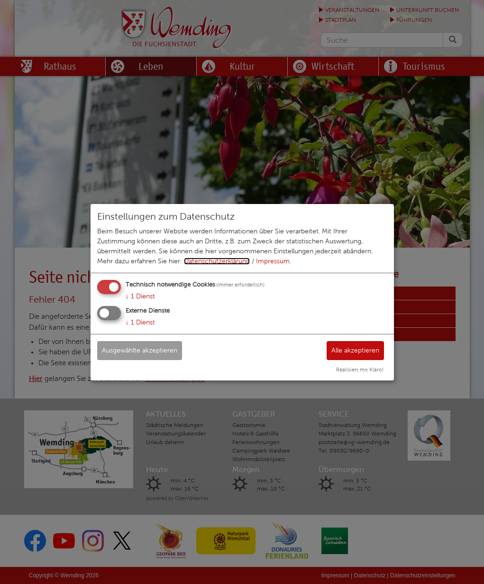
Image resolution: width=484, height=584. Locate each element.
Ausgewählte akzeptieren (139, 350)
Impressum (273, 261)
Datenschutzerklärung (217, 261)
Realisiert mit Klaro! (360, 369)
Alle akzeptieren (355, 350)
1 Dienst (140, 296)
